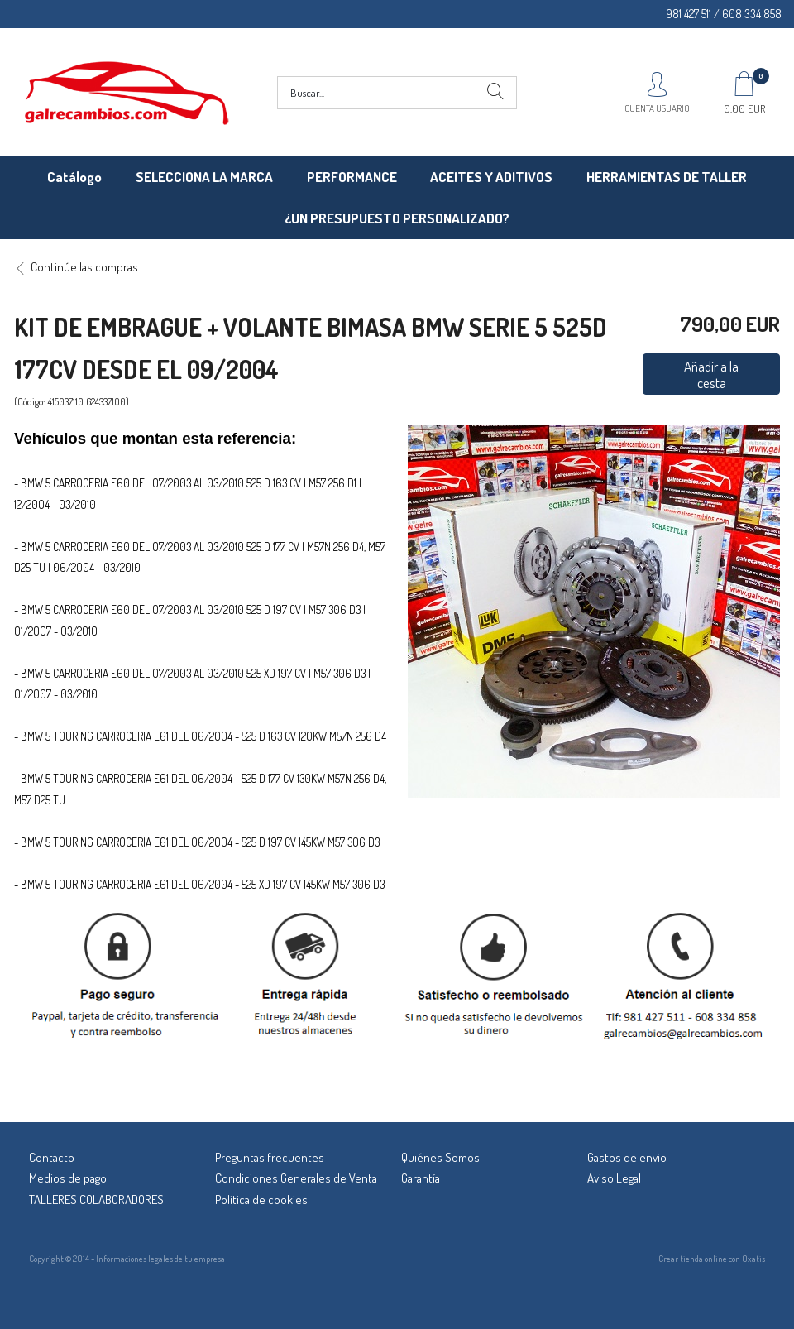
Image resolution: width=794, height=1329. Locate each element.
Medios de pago (68, 1178)
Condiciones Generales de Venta (296, 1178)
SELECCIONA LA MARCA (204, 176)
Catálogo (74, 176)
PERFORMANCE (352, 176)
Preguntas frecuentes (269, 1157)
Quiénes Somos (440, 1157)
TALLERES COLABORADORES (96, 1199)
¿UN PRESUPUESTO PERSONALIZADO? (397, 218)
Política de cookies (261, 1199)
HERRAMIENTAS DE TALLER (666, 176)
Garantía (420, 1178)
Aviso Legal (614, 1178)
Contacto (51, 1157)
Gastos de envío (627, 1157)
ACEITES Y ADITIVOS (491, 176)
